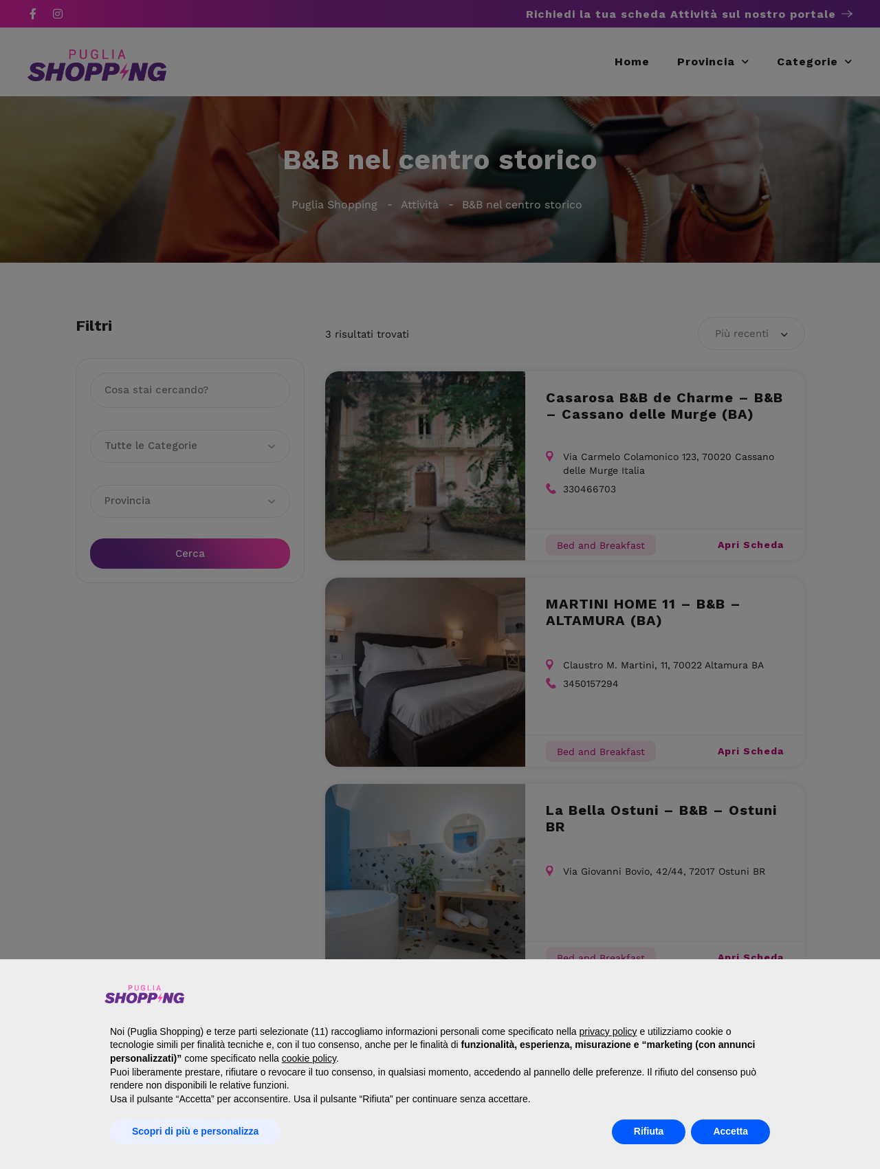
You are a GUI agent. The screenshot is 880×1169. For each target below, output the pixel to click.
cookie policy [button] (309, 1058)
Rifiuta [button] (649, 1131)
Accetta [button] (730, 1131)
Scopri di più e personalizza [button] (195, 1131)
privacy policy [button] (608, 1031)
